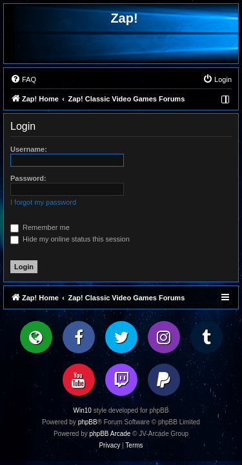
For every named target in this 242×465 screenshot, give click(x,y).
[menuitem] (23, 79)
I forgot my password (43, 202)
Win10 (83, 410)
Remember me (40, 227)
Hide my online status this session (70, 239)
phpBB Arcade (110, 433)
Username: (28, 149)
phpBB (87, 422)
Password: (28, 178)
